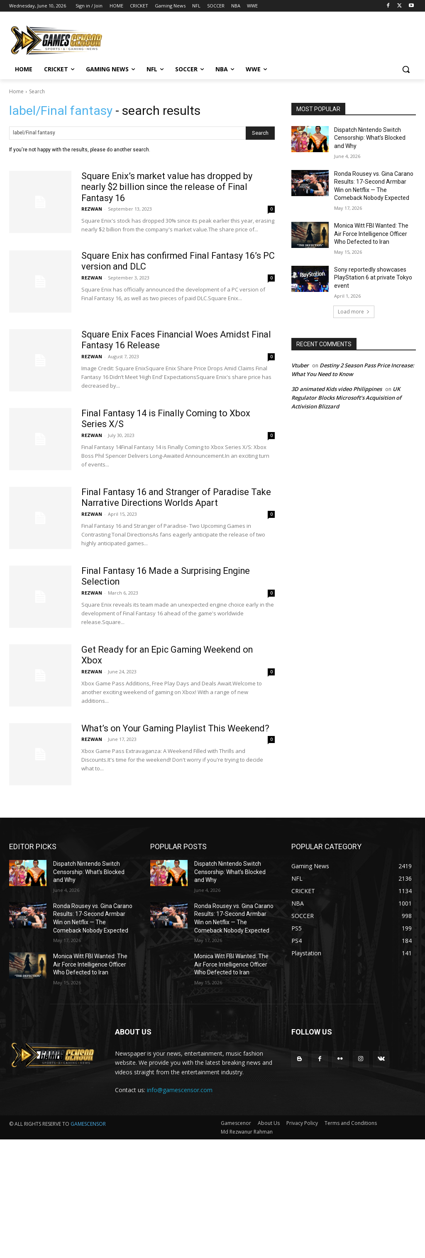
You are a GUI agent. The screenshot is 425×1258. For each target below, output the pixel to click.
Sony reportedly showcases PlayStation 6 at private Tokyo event (373, 277)
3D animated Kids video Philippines (336, 389)
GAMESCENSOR (88, 1123)
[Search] (260, 133)
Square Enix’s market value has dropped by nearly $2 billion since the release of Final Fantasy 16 (168, 187)
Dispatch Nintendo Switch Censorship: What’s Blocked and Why (369, 137)
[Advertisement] (212, 1197)
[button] (406, 69)
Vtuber (300, 365)
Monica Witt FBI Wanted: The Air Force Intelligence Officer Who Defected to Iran (371, 233)
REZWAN (91, 209)
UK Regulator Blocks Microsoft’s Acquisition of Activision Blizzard (346, 397)
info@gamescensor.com (179, 1090)
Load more (354, 311)
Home (16, 91)
